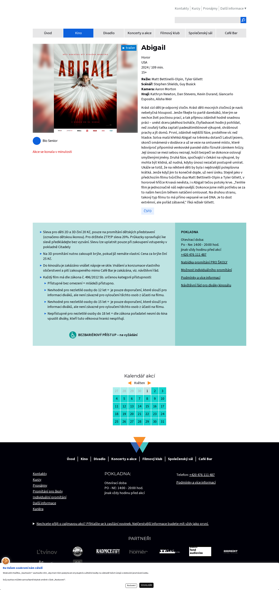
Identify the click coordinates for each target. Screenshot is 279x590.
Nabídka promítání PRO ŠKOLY (204, 262)
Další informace (44, 503)
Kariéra (38, 509)
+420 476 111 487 (193, 254)
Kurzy (37, 479)
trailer (130, 47)
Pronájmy (40, 485)
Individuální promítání (49, 497)
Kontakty (40, 473)
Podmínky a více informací (200, 277)
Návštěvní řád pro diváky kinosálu (206, 285)
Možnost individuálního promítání (206, 270)
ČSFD (148, 211)
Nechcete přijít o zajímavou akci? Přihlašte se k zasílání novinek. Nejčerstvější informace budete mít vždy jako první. (122, 523)
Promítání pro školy (48, 491)
